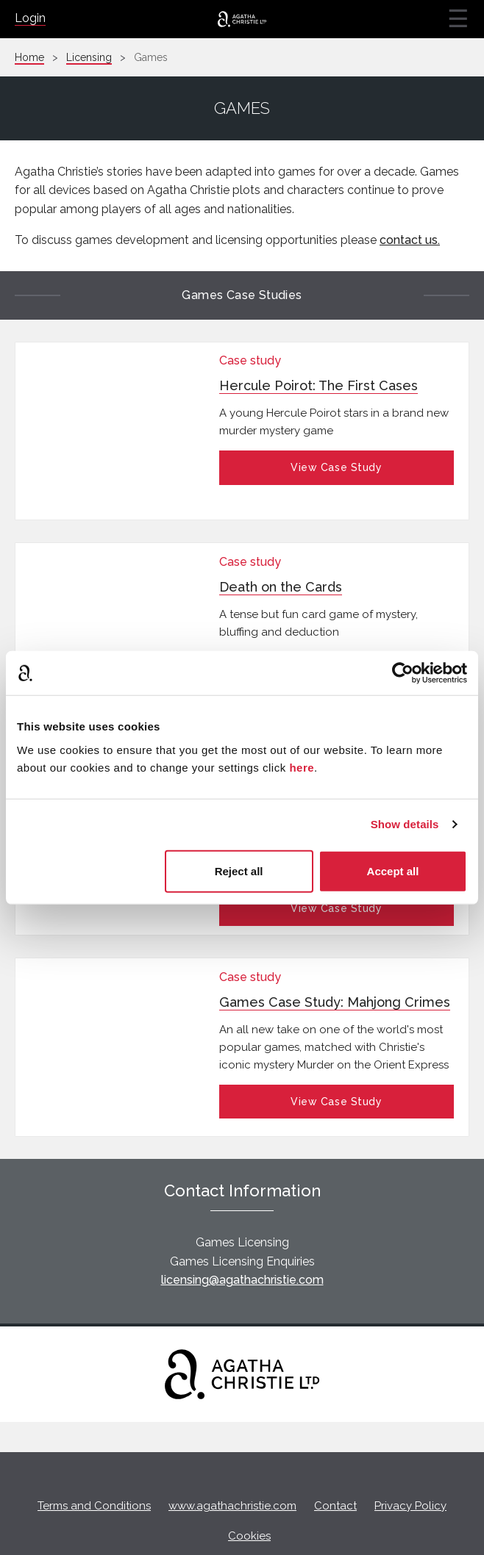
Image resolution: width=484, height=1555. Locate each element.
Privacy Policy (410, 1445)
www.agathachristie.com (232, 1445)
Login (30, 18)
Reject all (239, 870)
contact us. (410, 240)
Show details (405, 824)
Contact (335, 1445)
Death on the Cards (280, 561)
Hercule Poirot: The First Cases (318, 385)
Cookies (249, 1475)
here (301, 767)
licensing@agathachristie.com (242, 1220)
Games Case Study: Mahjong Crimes (334, 950)
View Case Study (336, 467)
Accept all (393, 870)
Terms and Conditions (94, 1445)
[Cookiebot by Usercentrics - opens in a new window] (402, 673)
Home (29, 57)
